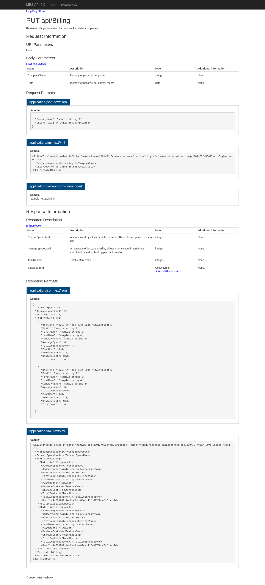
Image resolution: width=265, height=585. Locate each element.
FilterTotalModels (36, 63)
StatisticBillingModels (167, 271)
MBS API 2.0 (35, 5)
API (53, 4)
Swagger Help (69, 4)
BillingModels (34, 225)
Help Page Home (36, 11)
